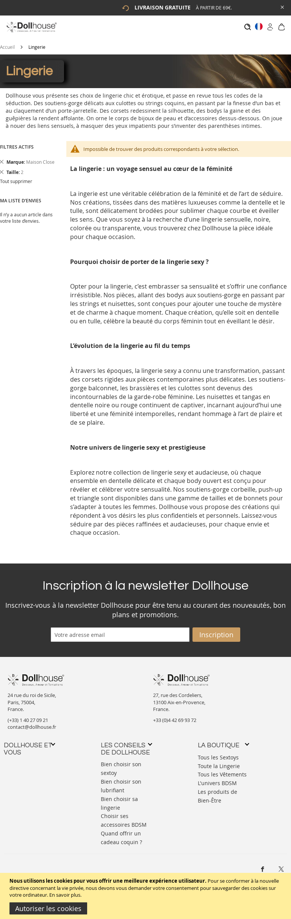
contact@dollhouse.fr (32, 723)
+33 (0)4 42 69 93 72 (174, 716)
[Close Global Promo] (281, 6)
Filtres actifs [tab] (17, 143)
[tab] (29, 745)
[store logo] (31, 27)
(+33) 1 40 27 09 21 (28, 716)
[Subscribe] (216, 631)
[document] (146, 895)
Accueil (7, 43)
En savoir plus (64, 894)
